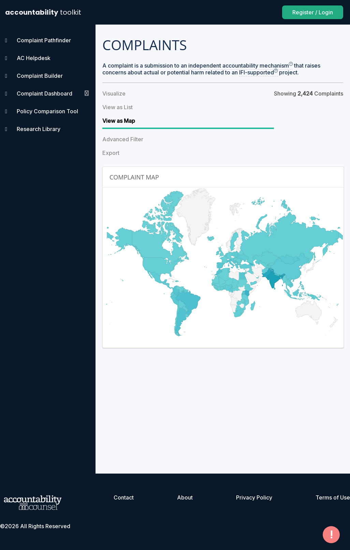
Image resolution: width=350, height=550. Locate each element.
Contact (124, 497)
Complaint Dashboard (44, 93)
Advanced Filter (122, 139)
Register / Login (312, 12)
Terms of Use (333, 497)
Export (110, 152)
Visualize (114, 93)
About (185, 497)
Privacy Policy (254, 497)
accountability (43, 12)
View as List (117, 107)
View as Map (118, 120)
